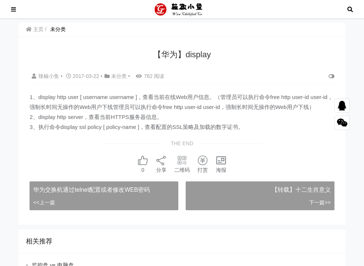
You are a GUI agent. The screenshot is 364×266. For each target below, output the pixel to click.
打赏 (202, 164)
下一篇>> (319, 202)
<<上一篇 (44, 202)
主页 (35, 29)
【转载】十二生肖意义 (301, 190)
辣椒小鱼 (46, 76)
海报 (221, 164)
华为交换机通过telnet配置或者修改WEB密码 (91, 190)
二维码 (182, 164)
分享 (161, 164)
